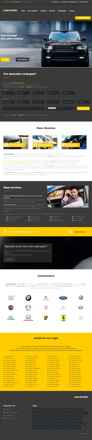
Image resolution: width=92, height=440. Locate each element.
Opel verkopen (67, 417)
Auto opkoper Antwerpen (75, 420)
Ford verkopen (37, 417)
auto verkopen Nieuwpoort (54, 368)
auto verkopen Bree (8, 376)
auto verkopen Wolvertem (75, 380)
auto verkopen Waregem (75, 374)
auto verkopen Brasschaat (10, 374)
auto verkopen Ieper (30, 376)
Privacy (78, 427)
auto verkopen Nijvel (52, 370)
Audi (38, 284)
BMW (41, 284)
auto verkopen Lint (52, 356)
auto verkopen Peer (52, 378)
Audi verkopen (78, 410)
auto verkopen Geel (30, 362)
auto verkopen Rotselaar (75, 356)
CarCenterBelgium (15, 2)
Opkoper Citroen (82, 413)
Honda (66, 284)
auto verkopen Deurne (9, 384)
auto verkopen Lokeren (53, 358)
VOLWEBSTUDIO (86, 433)
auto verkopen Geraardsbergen (33, 368)
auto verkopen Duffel (30, 358)
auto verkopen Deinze (9, 380)
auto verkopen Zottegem (75, 386)
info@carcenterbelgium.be (69, 2)
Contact (72, 11)
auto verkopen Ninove (52, 372)
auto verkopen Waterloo (75, 376)
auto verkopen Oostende (53, 374)
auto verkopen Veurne (74, 372)
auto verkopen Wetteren (75, 378)
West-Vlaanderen (54, 348)
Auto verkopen (33, 11)
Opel (23, 286)
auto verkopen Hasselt (31, 370)
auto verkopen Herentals (31, 372)
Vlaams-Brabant (71, 348)
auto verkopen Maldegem (53, 364)
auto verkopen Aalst (8, 356)
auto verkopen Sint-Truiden (76, 360)
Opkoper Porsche (37, 420)
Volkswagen (64, 286)
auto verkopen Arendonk (9, 362)
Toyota (59, 286)
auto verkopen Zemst (74, 384)
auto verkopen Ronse (52, 386)
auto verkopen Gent (30, 366)
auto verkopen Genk (30, 364)
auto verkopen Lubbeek (53, 362)
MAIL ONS (10, 259)
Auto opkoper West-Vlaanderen (59, 424)
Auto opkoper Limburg (39, 427)
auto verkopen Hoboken (31, 374)
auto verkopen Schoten (75, 358)
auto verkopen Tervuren (75, 362)
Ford (58, 284)
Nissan (19, 286)
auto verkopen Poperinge (53, 380)
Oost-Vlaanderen (44, 348)
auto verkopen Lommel (53, 360)
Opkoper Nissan (57, 417)
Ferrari (61, 284)
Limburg (62, 348)
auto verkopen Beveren (9, 368)
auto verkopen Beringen (9, 366)
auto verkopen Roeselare (53, 384)
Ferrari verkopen (49, 420)
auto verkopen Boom (8, 372)
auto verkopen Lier (30, 386)
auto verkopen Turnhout (75, 370)
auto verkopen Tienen (74, 366)
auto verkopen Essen (30, 360)
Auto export (49, 165)
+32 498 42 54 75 (55, 2)
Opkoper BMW (37, 413)
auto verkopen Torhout (75, 368)
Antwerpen (36, 348)
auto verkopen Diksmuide (31, 356)
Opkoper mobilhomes (61, 420)
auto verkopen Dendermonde (10, 382)
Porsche (32, 286)
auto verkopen (38, 172)
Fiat (55, 284)
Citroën (46, 284)
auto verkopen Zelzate (74, 382)
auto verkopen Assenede (9, 364)
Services (52, 11)
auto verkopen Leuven (31, 384)
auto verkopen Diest (8, 386)
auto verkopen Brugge (9, 378)
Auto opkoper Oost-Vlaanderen (41, 424)
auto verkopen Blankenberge (10, 370)
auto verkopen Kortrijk (31, 382)
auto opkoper (8, 85)
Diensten (43, 11)
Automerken (62, 11)
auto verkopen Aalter (8, 358)
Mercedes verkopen (48, 413)
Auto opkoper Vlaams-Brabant (77, 424)
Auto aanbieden (83, 17)
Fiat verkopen (46, 417)
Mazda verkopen (77, 417)
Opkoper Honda (72, 413)
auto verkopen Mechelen (53, 366)
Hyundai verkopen (60, 413)
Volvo (70, 286)
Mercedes (8, 286)
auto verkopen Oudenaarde (54, 376)
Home (23, 11)
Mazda (84, 284)
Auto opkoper (36, 410)
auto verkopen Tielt (74, 364)
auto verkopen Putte (52, 382)
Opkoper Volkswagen (67, 410)
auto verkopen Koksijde (31, 380)
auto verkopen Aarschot (9, 360)
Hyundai (70, 284)
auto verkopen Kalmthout (31, 378)
